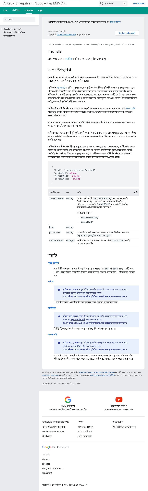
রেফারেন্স (130, 44)
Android (46, 454)
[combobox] (113, 3)
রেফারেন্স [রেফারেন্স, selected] (29, 10)
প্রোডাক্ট (58, 44)
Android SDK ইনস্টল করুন (124, 427)
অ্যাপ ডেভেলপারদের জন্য (53, 431)
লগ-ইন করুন (139, 3)
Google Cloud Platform (52, 468)
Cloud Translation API (66, 35)
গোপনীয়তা (56, 485)
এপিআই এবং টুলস (85, 427)
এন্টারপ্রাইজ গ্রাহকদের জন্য (53, 427)
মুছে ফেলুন (53, 263)
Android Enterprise (16, 3)
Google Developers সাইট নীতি (102, 375)
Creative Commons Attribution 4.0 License (96, 372)
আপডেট (61, 87)
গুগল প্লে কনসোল (85, 436)
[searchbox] (19, 19)
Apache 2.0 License (50, 375)
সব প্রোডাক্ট (47, 473)
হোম (5, 10)
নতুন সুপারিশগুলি (78, 293)
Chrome (46, 459)
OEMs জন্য (47, 436)
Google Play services (73, 44)
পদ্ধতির (68, 58)
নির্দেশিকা (16, 10)
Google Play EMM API (50, 3)
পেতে (50, 281)
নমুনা (40, 10)
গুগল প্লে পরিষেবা (85, 431)
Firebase (46, 464)
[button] (19, 29)
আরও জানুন (115, 22)
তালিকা (52, 308)
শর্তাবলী (45, 485)
